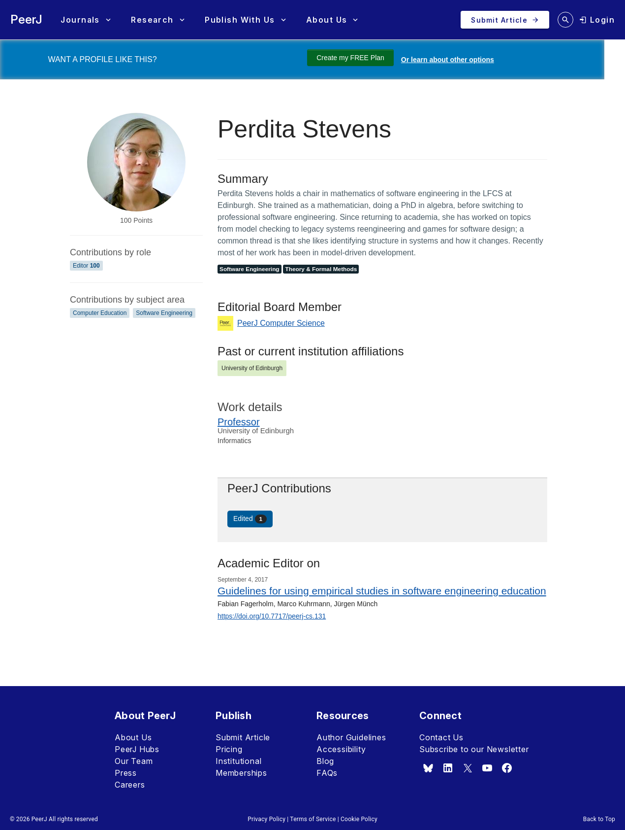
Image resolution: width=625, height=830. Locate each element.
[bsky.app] (428, 768)
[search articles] (565, 20)
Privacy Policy (266, 819)
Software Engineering (164, 313)
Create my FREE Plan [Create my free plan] (350, 58)
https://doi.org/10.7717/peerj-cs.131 (272, 616)
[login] (597, 20)
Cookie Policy (359, 819)
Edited (250, 519)
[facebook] (507, 768)
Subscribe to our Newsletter (474, 749)
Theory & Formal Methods (321, 269)
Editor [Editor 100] (86, 265)
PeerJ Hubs (137, 749)
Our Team (134, 761)
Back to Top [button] (599, 819)
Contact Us (441, 737)
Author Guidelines (351, 737)
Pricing (229, 749)
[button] (85, 19)
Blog (325, 761)
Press (126, 773)
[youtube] (487, 768)
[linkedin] (448, 768)
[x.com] (467, 768)
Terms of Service (313, 819)
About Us (133, 737)
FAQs (327, 773)
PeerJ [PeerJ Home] (26, 19)
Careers (130, 785)
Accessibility (341, 749)
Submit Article (243, 737)
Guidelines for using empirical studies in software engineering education (382, 590)
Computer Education (99, 313)
